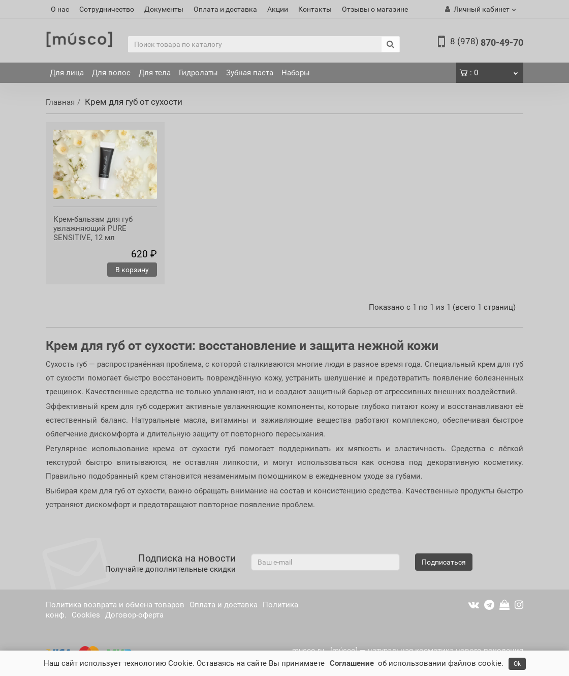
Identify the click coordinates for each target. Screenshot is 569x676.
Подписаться (444, 562)
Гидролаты (198, 72)
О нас (60, 9)
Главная (60, 102)
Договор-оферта (134, 615)
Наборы (295, 72)
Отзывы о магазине (375, 9)
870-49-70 (486, 42)
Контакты (315, 9)
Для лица (67, 72)
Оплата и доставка (225, 9)
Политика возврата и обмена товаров (115, 604)
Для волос (111, 72)
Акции (277, 9)
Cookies (86, 615)
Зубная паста (249, 72)
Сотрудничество (106, 9)
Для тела (155, 72)
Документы (163, 9)
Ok (517, 663)
